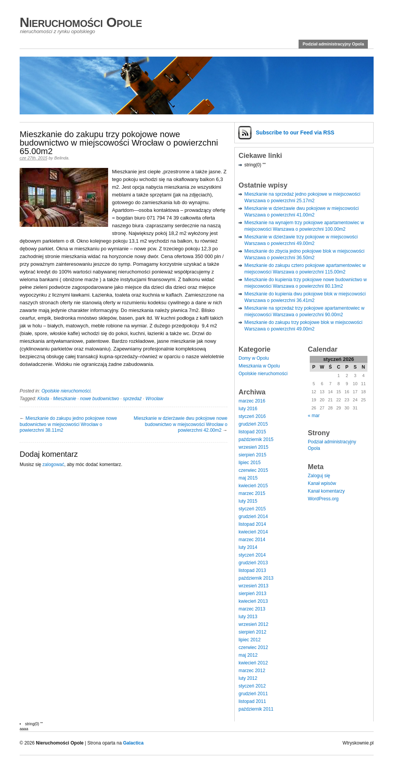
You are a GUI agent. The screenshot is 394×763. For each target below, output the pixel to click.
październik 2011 (256, 709)
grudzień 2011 (253, 693)
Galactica (133, 743)
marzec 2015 (252, 493)
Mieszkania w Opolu (259, 366)
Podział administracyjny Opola (333, 44)
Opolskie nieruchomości (66, 391)
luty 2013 (248, 616)
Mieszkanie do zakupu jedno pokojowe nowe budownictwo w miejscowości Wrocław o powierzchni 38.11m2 (68, 424)
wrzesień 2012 (253, 624)
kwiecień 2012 (253, 663)
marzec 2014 (252, 539)
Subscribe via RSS (295, 132)
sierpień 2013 (252, 593)
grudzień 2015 (253, 424)
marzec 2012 (252, 670)
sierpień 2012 (252, 632)
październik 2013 (256, 578)
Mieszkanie (64, 398)
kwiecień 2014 (253, 532)
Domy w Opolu (254, 358)
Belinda (61, 158)
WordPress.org (323, 498)
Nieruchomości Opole (81, 22)
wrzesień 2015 (253, 447)
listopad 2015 (252, 431)
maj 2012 (248, 655)
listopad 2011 (252, 701)
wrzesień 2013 (253, 586)
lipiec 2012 (249, 639)
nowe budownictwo (99, 398)
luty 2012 (248, 678)
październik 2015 (256, 439)
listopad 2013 (252, 570)
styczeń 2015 (252, 508)
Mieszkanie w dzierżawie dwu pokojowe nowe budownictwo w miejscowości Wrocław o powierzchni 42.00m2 (180, 424)
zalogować (53, 464)
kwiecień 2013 (253, 601)
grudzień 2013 (253, 562)
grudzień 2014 (253, 516)
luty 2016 (248, 408)
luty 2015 (248, 501)
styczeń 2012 (252, 686)
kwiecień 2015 (253, 485)
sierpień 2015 (252, 455)
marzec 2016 (252, 401)
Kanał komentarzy (326, 491)
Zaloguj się (319, 475)
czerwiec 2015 (253, 470)
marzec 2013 (252, 609)
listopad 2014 (252, 524)
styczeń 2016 (252, 416)
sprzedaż (132, 398)
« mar (314, 415)
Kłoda (43, 398)
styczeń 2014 (252, 555)
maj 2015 (248, 478)
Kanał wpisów (322, 483)
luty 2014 (248, 547)
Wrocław (154, 398)
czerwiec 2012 (253, 647)
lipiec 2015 (249, 462)
